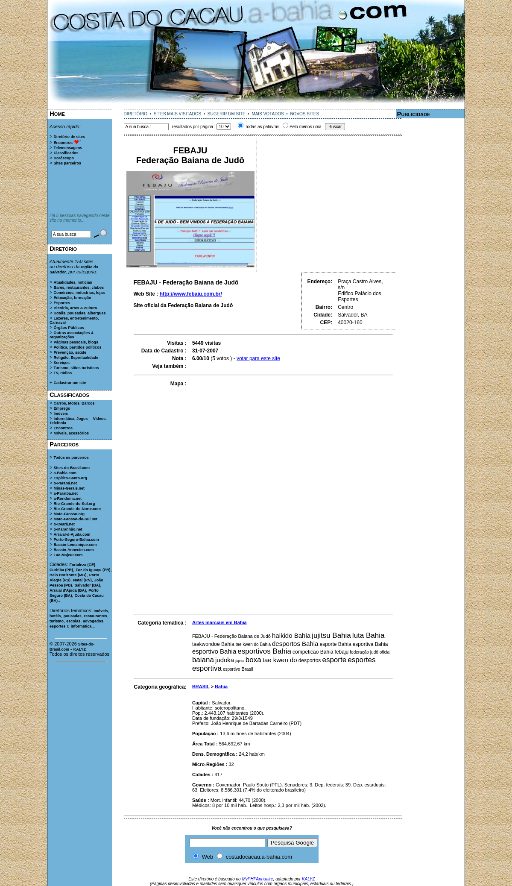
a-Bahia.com (64, 473)
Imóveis (60, 413)
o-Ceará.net (64, 524)
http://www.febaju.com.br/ (191, 294)
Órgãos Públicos (68, 328)
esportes (58, 626)
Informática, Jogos (70, 419)
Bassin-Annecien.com (73, 550)
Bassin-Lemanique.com (75, 545)
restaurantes (95, 616)
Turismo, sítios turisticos (76, 368)
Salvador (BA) (87, 585)
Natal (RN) (82, 580)
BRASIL (201, 686)
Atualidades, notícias (72, 282)
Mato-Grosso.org (69, 514)
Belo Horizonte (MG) (68, 575)
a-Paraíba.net (65, 493)
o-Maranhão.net (67, 529)
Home (57, 113)
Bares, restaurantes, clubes (78, 287)
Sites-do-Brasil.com (71, 468)
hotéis (55, 616)
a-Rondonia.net (67, 498)
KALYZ (79, 649)
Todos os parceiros (70, 457)
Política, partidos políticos (77, 347)
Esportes (61, 303)
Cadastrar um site (69, 383)
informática (81, 626)
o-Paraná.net (65, 483)
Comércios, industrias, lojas (79, 292)
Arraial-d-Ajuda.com (71, 534)
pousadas (73, 616)
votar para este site (258, 358)
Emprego (61, 408)
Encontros (63, 143)
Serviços (61, 363)
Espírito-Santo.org (70, 478)
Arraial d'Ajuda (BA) (68, 590)
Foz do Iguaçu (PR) (93, 570)
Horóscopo (63, 158)
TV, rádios (62, 373)
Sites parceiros (67, 163)
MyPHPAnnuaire (257, 879)
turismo (57, 621)
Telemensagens (67, 148)
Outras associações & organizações (72, 335)
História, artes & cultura (75, 308)
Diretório (63, 248)
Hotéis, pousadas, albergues (79, 313)
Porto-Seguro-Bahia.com (76, 539)
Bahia (221, 686)
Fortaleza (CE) (82, 565)
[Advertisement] (256, 106)
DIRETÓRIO (136, 113)
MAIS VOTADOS (268, 113)
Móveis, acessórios (71, 433)
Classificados (65, 153)
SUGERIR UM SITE (227, 113)
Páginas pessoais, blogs (75, 342)
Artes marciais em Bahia (219, 622)
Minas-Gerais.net (69, 488)
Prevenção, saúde (69, 352)
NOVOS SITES (304, 113)
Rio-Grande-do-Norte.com (77, 509)
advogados (93, 621)
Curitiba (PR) (61, 570)
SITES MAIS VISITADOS (178, 113)
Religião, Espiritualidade (75, 357)
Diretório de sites (69, 137)
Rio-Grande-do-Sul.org (74, 504)
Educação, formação (72, 298)
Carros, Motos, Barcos (73, 403)
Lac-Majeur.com (67, 555)
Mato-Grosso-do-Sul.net (75, 519)
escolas (73, 621)
